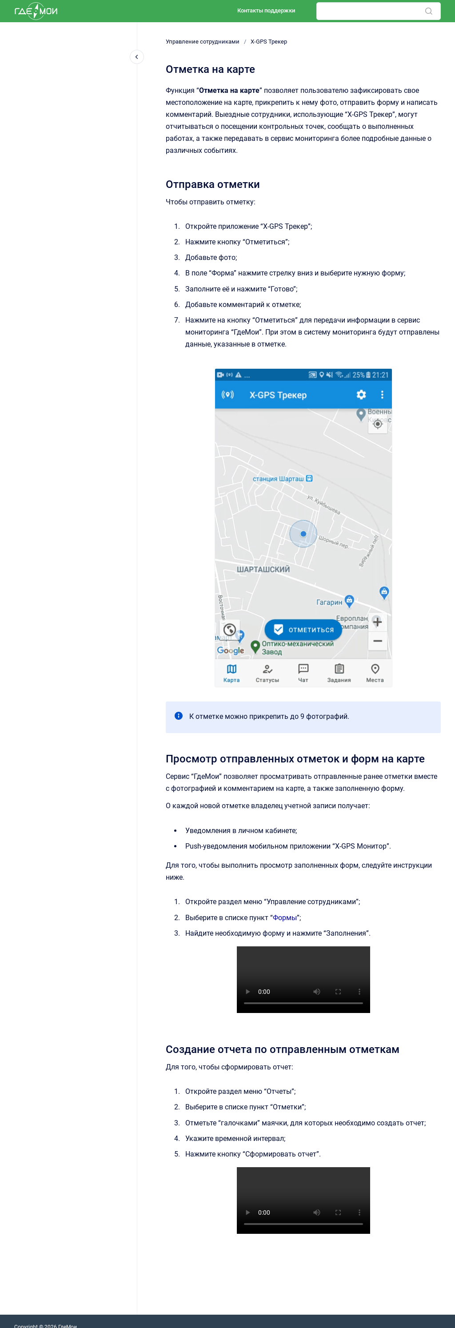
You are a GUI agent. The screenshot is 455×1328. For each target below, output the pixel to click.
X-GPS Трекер (269, 41)
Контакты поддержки (266, 10)
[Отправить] (429, 11)
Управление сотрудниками (202, 41)
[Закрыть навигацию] (137, 57)
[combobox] (378, 11)
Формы (285, 917)
